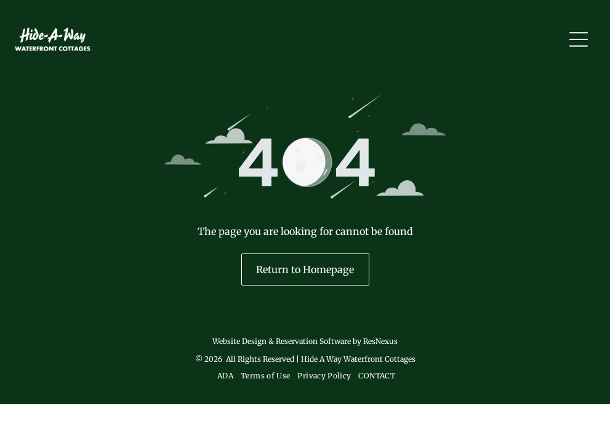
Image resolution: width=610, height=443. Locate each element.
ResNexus (380, 341)
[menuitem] (224, 375)
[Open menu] (578, 39)
